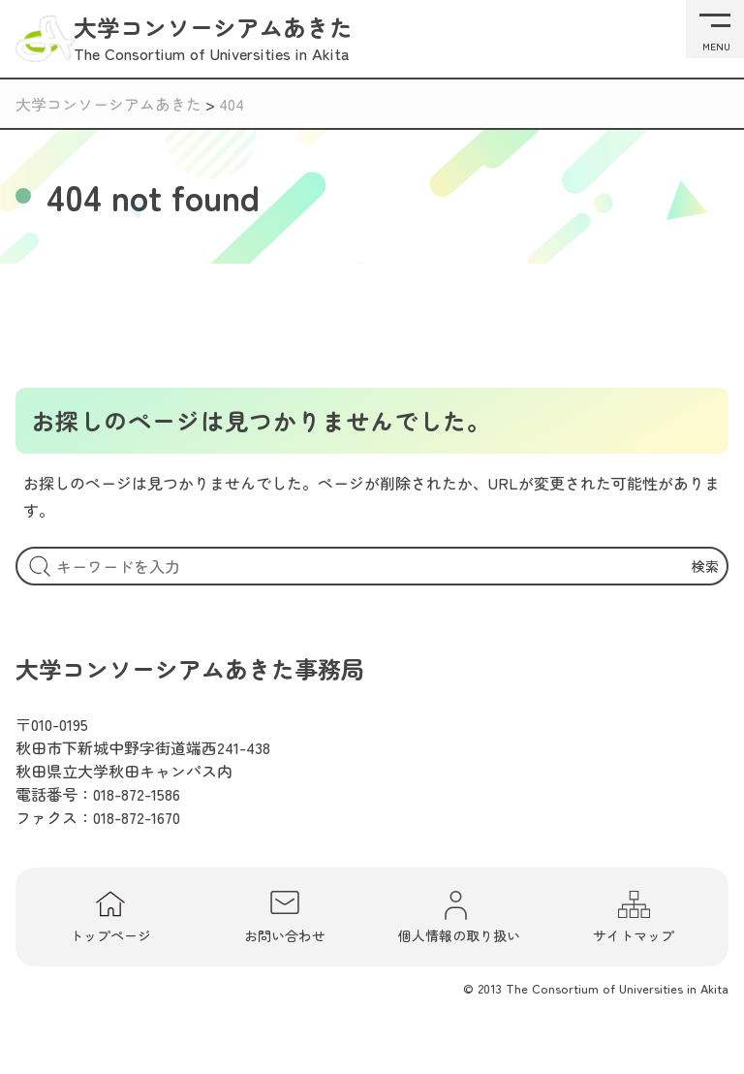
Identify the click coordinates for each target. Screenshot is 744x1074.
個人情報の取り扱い (459, 917)
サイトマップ (633, 917)
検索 (705, 566)
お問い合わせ (285, 917)
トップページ (110, 917)
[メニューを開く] (715, 29)
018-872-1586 (136, 794)
